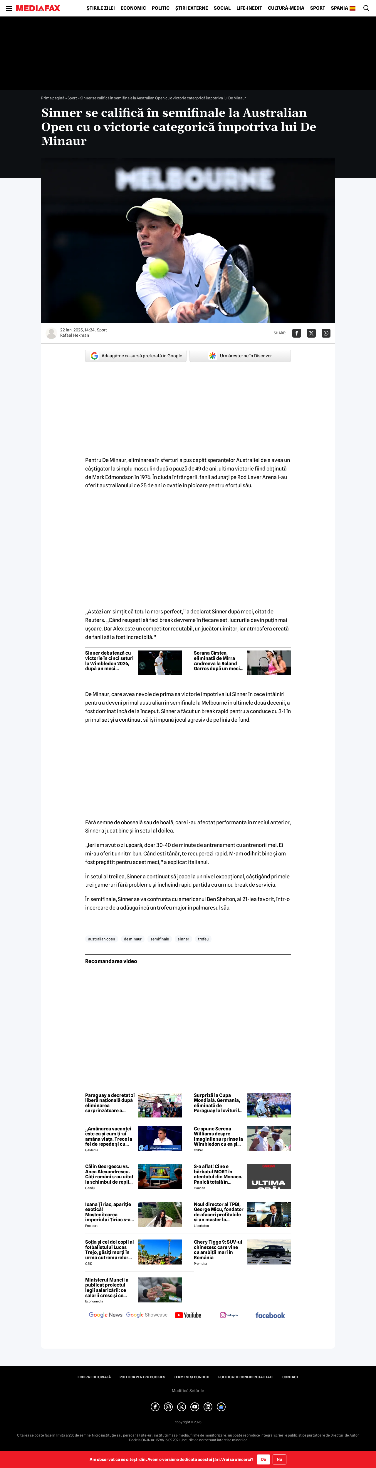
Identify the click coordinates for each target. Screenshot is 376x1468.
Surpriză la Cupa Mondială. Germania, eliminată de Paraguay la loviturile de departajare (218, 1103)
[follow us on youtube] (188, 1315)
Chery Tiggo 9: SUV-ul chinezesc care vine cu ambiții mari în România (218, 1250)
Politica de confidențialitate (245, 1377)
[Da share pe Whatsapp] (326, 333)
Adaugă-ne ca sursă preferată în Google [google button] (136, 355)
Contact (290, 1377)
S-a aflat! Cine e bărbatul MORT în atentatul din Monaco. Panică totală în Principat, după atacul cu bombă (218, 1174)
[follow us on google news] (105, 1315)
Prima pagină (52, 98)
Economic (133, 8)
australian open (101, 939)
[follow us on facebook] (270, 1315)
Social (222, 8)
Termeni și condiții (191, 1377)
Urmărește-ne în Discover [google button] (240, 355)
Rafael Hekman (74, 335)
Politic (160, 8)
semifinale (159, 939)
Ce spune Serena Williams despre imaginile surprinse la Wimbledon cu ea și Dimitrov (218, 1136)
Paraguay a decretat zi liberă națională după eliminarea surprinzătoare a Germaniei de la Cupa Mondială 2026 (110, 1103)
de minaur (133, 939)
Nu (279, 1459)
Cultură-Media (286, 8)
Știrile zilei (101, 8)
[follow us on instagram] (229, 1315)
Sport (317, 8)
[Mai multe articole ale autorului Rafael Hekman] (51, 333)
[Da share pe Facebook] (296, 333)
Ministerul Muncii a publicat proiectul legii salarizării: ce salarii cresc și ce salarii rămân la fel (106, 1287)
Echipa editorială (94, 1377)
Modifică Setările (188, 1390)
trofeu (203, 939)
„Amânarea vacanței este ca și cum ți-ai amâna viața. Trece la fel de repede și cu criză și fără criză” (108, 1136)
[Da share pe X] (311, 333)
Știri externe (191, 8)
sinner (183, 939)
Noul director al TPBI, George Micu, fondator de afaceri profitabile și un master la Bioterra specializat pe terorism (219, 1212)
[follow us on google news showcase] (146, 1315)
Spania (339, 8)
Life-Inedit (249, 8)
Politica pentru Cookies (142, 1377)
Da (263, 1459)
